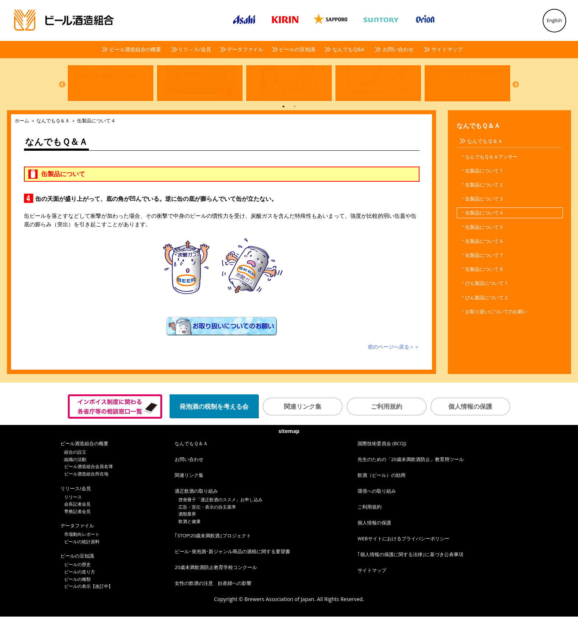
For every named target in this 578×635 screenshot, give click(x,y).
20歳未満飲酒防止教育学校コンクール (216, 585)
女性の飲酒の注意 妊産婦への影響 (213, 601)
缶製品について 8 (484, 287)
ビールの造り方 (79, 590)
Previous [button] (62, 93)
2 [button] (294, 125)
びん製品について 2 (486, 316)
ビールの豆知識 (297, 49)
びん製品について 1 (486, 301)
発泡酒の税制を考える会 (214, 425)
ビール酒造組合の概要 (135, 49)
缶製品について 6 (484, 259)
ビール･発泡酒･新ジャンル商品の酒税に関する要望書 (232, 569)
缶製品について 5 (484, 245)
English (554, 20)
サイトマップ (447, 49)
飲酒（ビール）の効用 (381, 493)
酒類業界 (187, 532)
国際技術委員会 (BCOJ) (382, 461)
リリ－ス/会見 (194, 49)
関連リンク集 (302, 425)
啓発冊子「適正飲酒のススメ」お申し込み (220, 518)
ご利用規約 (386, 425)
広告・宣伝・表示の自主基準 (207, 525)
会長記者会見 (77, 522)
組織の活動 (75, 478)
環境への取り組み (377, 509)
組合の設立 (75, 470)
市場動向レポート (82, 552)
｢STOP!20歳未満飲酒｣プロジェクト (213, 554)
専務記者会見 (77, 530)
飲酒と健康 (189, 540)
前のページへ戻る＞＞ (393, 365)
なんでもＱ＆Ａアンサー (491, 175)
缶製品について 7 (484, 273)
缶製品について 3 (484, 217)
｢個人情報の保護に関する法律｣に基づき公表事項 (410, 572)
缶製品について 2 (484, 203)
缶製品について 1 (484, 189)
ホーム (22, 139)
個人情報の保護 (470, 425)
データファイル (245, 49)
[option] (109, 92)
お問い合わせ (398, 49)
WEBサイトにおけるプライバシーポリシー (403, 557)
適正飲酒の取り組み (196, 509)
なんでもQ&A (348, 49)
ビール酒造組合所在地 (86, 492)
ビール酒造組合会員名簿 (88, 485)
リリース (73, 515)
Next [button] (515, 93)
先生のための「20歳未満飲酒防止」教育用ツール (411, 477)
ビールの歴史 (77, 583)
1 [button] (283, 125)
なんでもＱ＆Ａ (53, 139)
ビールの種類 (77, 597)
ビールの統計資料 (82, 560)
